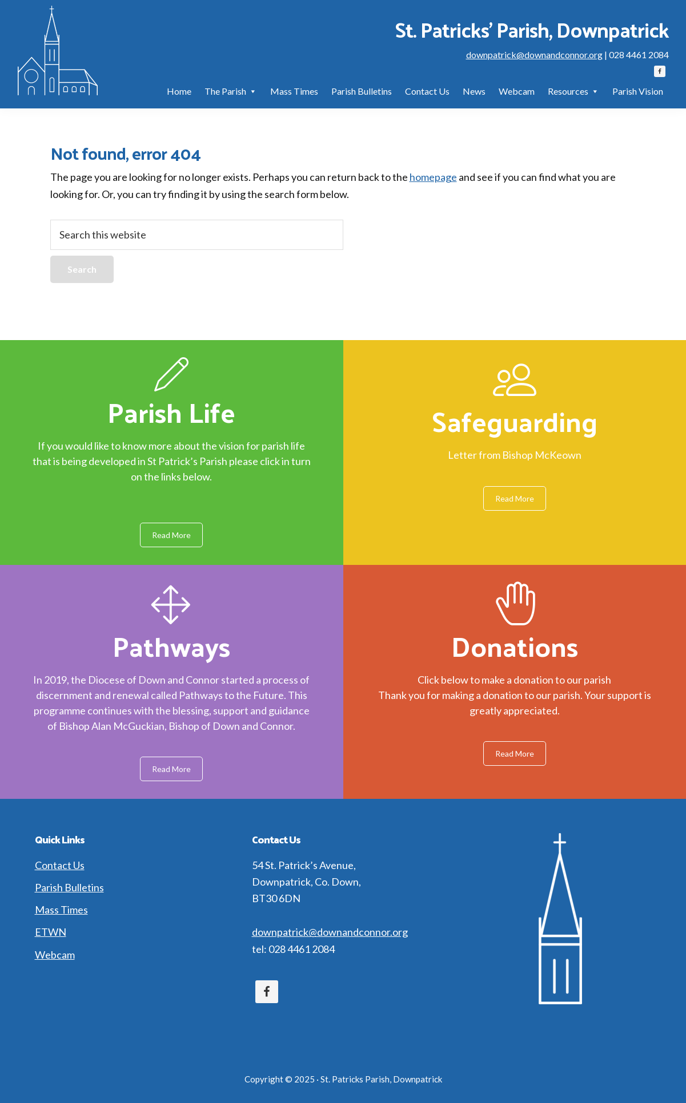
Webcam (55, 954)
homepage (433, 177)
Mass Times (61, 909)
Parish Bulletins (69, 887)
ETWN (50, 932)
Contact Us (60, 865)
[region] (343, 569)
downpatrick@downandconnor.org (534, 54)
